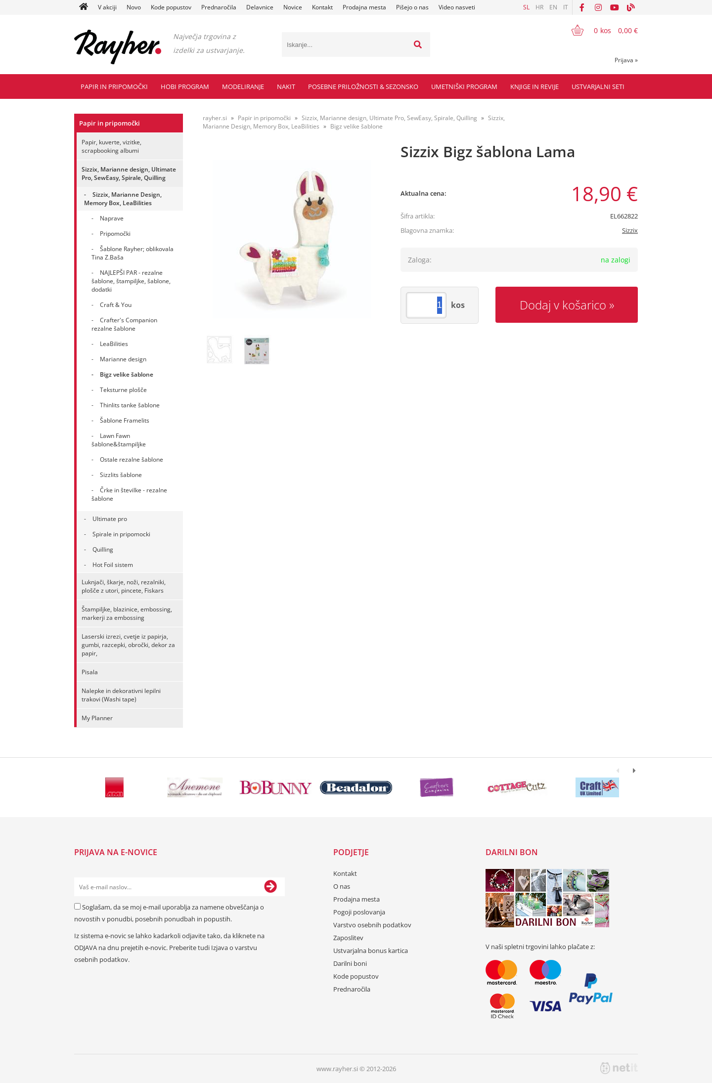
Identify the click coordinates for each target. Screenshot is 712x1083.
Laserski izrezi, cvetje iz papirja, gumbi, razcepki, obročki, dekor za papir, (128, 644)
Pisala (90, 672)
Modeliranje (243, 86)
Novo (134, 7)
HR (539, 7)
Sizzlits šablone (121, 475)
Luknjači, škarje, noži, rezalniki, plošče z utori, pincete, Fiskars (124, 586)
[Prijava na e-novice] (270, 886)
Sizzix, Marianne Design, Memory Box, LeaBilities (123, 198)
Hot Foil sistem (112, 565)
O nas (341, 886)
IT (565, 7)
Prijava (626, 60)
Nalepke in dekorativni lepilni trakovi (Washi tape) (121, 695)
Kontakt (322, 7)
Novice (292, 7)
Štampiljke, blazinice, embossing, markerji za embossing (127, 613)
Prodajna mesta (364, 7)
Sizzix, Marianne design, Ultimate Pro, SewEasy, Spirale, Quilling (129, 173)
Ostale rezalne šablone (131, 459)
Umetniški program (464, 86)
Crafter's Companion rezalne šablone (124, 324)
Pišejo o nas (412, 7)
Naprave (112, 218)
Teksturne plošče (123, 390)
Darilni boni (350, 963)
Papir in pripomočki (114, 86)
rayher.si (215, 118)
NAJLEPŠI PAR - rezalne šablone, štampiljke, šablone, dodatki (131, 281)
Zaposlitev (348, 937)
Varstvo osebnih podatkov (372, 924)
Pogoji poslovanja (359, 912)
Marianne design (123, 359)
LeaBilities (114, 344)
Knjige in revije (534, 86)
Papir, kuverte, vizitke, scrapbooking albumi (111, 146)
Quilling (102, 549)
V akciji (107, 7)
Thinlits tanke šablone (130, 405)
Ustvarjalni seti (598, 86)
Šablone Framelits (124, 420)
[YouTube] (615, 7)
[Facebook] (582, 7)
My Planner (97, 718)
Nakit (286, 86)
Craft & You (116, 305)
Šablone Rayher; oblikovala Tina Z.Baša (132, 253)
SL (526, 7)
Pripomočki (115, 233)
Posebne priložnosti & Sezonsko (363, 86)
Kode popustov (171, 7)
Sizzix (630, 230)
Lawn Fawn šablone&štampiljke (118, 440)
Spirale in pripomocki (121, 534)
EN (553, 7)
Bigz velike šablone (126, 374)
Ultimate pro (109, 519)
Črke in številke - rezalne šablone (129, 494)
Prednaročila (218, 7)
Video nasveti (457, 7)
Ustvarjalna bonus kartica (370, 950)
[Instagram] (598, 7)
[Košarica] (598, 30)
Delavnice (259, 7)
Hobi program (185, 86)
